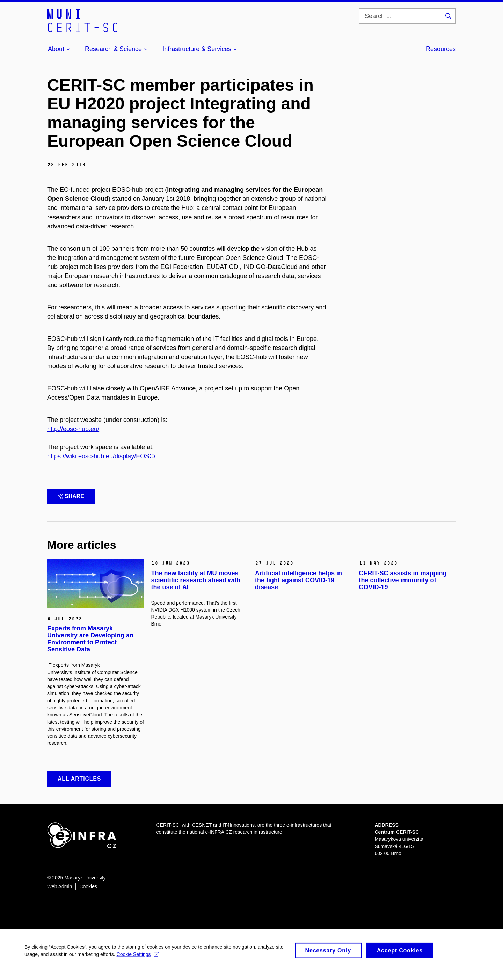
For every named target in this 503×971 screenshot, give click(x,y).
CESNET (202, 825)
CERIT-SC (167, 825)
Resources (441, 48)
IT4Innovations (239, 825)
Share (71, 496)
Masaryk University (84, 878)
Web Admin (59, 886)
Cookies (88, 886)
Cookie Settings (138, 956)
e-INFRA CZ (218, 832)
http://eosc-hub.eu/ (73, 428)
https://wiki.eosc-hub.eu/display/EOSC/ (101, 456)
